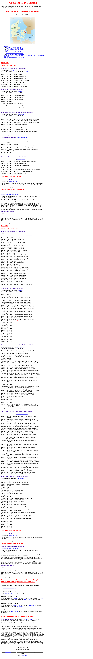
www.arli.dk (20, 91)
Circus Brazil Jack (16, 605)
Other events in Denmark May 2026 (14, 53)
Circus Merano (26, 599)
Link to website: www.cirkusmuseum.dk (10, 194)
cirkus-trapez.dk (21, 159)
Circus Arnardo (15, 598)
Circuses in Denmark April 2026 (13, 47)
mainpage (24, 655)
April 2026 (6, 46)
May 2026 (6, 50)
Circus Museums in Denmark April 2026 (15, 49)
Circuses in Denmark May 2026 (13, 51)
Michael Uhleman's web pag (9, 588)
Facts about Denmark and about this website (14, 57)
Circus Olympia (30, 605)
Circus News (8, 652)
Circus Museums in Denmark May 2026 (15, 54)
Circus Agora (40, 598)
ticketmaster (29, 71)
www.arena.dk (12, 70)
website (6, 213)
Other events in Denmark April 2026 (14, 48)
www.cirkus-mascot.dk (22, 137)
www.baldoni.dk (20, 114)
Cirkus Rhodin (19, 606)
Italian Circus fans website (11, 593)
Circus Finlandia (15, 611)
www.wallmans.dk (13, 181)
